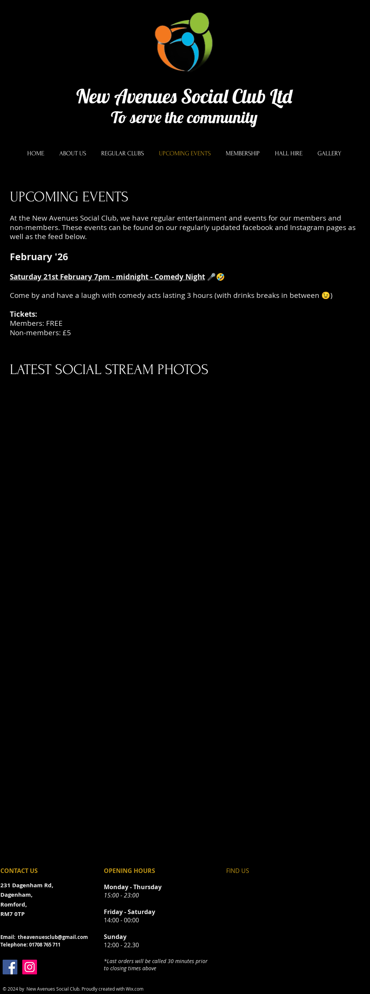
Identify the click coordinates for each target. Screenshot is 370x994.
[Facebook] (10, 967)
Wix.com (134, 989)
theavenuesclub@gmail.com (53, 937)
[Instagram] (29, 967)
